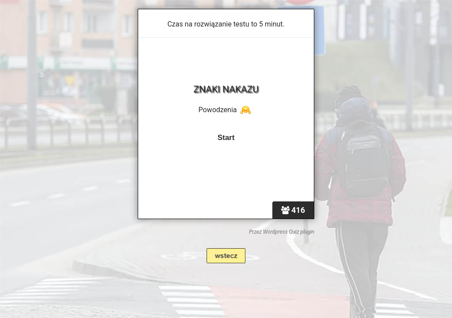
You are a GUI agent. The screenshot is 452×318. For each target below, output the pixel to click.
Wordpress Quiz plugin (288, 232)
